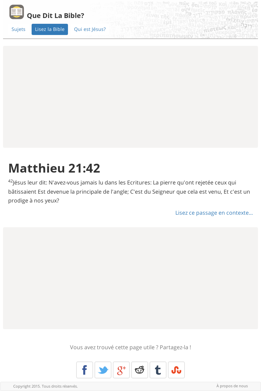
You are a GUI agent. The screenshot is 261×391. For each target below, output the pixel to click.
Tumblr (158, 369)
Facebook (84, 369)
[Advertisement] (130, 96)
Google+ (121, 369)
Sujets (18, 29)
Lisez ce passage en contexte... (214, 212)
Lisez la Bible (50, 29)
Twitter (102, 369)
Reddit (139, 369)
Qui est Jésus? (90, 29)
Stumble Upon (176, 369)
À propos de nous (232, 385)
